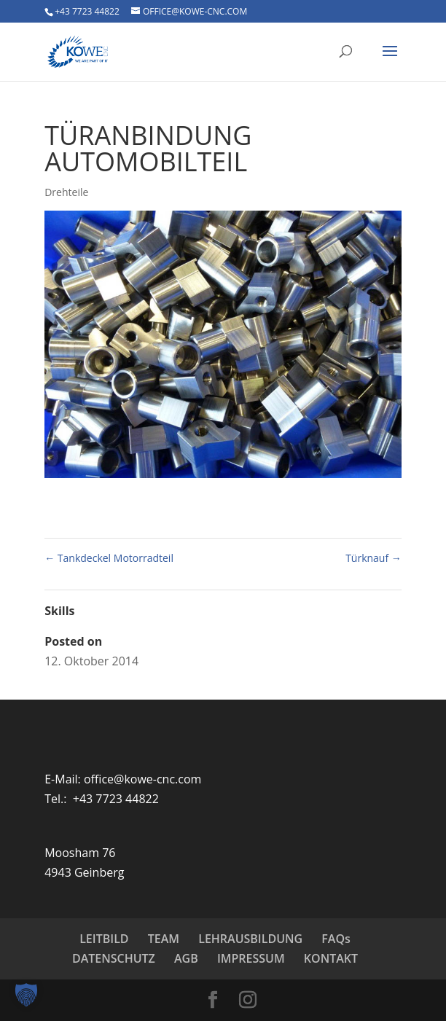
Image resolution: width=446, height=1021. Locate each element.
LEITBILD (103, 939)
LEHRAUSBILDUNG (250, 939)
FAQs (335, 939)
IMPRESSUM (251, 958)
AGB (186, 958)
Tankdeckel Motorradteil (108, 558)
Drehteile (66, 192)
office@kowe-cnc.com (142, 779)
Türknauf (373, 558)
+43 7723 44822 (87, 11)
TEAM (163, 939)
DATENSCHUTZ (113, 958)
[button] (26, 995)
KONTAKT (331, 958)
